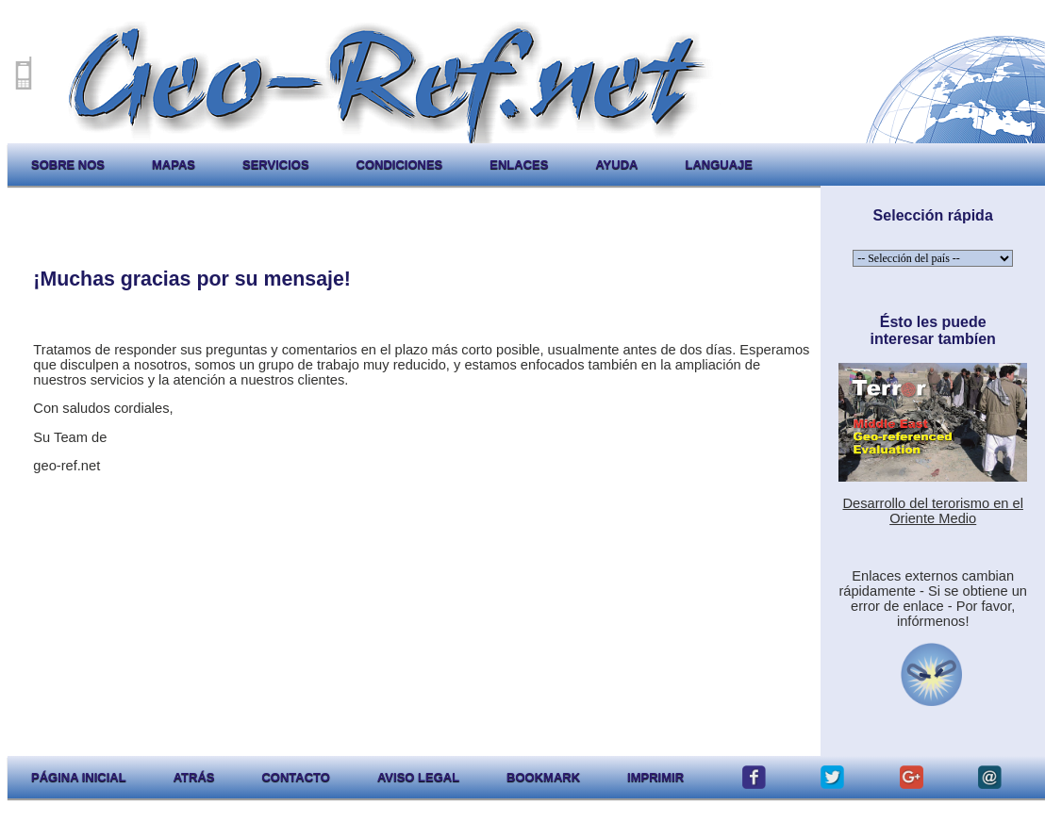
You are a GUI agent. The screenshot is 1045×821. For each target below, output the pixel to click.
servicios (275, 164)
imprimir (655, 777)
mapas (173, 164)
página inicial (78, 777)
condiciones (400, 164)
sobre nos (68, 164)
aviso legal (418, 777)
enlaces (518, 164)
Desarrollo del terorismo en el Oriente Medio (932, 511)
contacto (295, 777)
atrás (194, 777)
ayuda (616, 164)
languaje (719, 164)
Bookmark (543, 777)
